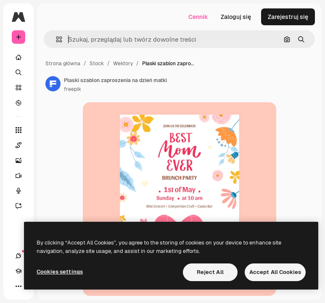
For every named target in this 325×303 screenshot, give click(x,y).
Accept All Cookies (275, 272)
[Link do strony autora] (53, 83)
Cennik (198, 17)
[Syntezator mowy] (23, 190)
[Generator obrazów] (23, 160)
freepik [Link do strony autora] (72, 89)
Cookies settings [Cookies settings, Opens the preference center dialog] (60, 271)
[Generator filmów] (23, 175)
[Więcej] (18, 286)
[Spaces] (23, 145)
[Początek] (18, 57)
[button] (55, 39)
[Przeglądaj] (18, 102)
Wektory (123, 63)
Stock (97, 63)
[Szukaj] (18, 72)
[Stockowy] (18, 87)
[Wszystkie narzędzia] (18, 130)
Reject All (210, 272)
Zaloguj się (236, 17)
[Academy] (18, 271)
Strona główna (62, 63)
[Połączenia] (18, 256)
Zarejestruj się (288, 17)
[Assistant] (23, 206)
